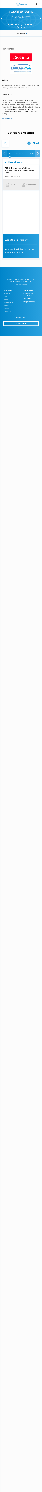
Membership (8, 302)
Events (6, 299)
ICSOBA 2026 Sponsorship (28, 294)
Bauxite (32, 153)
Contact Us (7, 311)
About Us (7, 293)
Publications (8, 305)
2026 (5, 296)
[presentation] (4, 153)
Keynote (19, 153)
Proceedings (21, 33)
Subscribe (21, 323)
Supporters (8, 308)
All (10, 153)
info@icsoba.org (29, 302)
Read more (6, 118)
